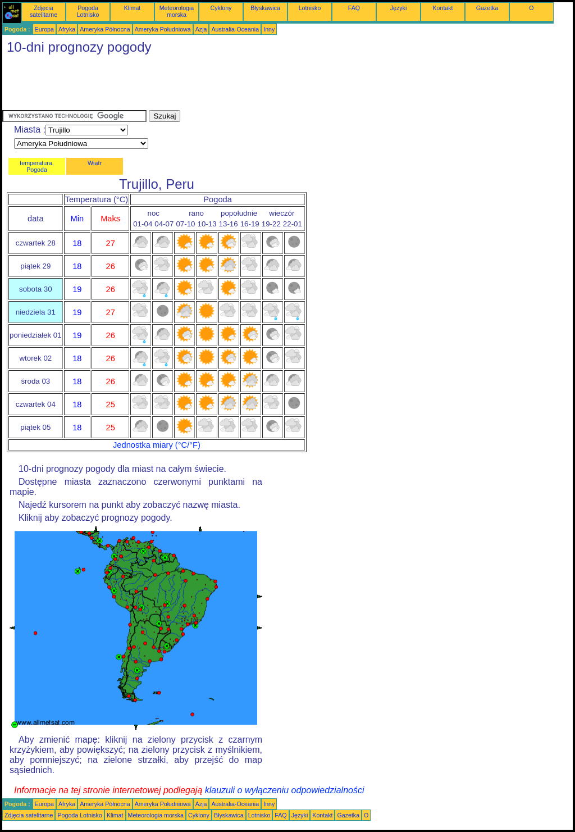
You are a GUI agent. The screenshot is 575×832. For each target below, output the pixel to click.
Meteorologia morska (176, 11)
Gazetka (487, 7)
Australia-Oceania (235, 29)
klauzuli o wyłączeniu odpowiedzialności (284, 790)
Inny (269, 29)
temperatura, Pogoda (36, 166)
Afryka (66, 29)
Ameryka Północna (105, 29)
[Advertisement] (206, 85)
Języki (398, 7)
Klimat (132, 7)
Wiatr (95, 163)
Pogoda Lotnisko (88, 11)
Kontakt (442, 7)
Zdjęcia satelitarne (43, 11)
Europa (44, 29)
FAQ (354, 7)
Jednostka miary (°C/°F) (156, 444)
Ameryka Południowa (163, 29)
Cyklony (221, 7)
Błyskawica (265, 7)
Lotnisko (310, 7)
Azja (201, 29)
